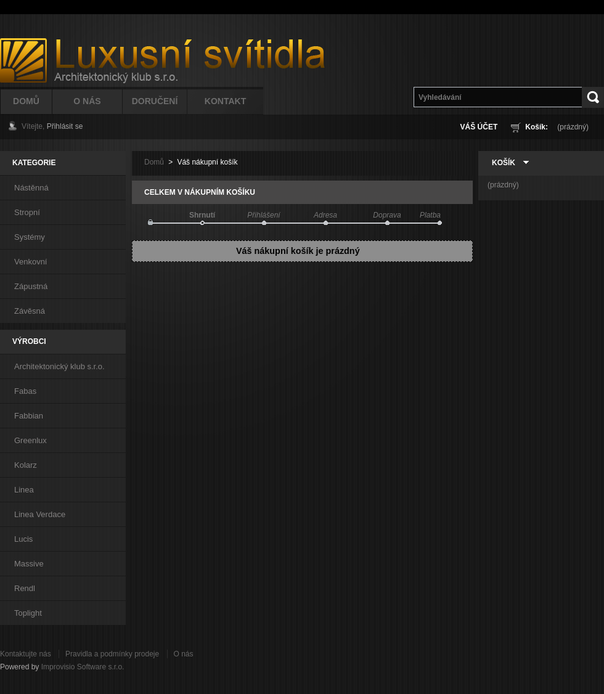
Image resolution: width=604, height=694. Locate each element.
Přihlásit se (65, 126)
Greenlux (30, 440)
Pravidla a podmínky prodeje (112, 654)
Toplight (28, 613)
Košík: (536, 127)
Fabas (25, 391)
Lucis (23, 539)
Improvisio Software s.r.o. (82, 667)
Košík (503, 162)
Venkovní (30, 261)
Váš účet (479, 127)
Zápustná (30, 286)
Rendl (24, 588)
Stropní (27, 212)
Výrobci (29, 341)
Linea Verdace (39, 514)
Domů (26, 101)
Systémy (29, 237)
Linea (24, 489)
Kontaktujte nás (25, 654)
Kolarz (25, 465)
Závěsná (29, 311)
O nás (184, 654)
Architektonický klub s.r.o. (59, 366)
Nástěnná (31, 187)
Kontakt (225, 101)
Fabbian (28, 415)
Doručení (155, 101)
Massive (29, 563)
